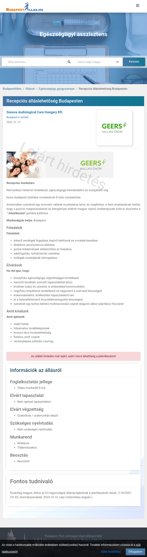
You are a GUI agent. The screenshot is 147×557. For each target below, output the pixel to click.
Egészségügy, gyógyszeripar (57, 88)
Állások (30, 88)
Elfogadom (135, 551)
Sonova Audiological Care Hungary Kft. (34, 112)
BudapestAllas (12, 88)
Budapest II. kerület (17, 117)
